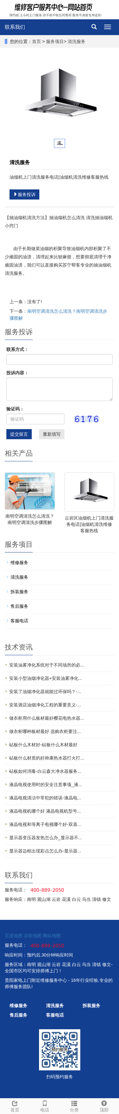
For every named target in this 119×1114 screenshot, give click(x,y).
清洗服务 (76, 41)
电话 (45, 1105)
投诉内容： (17, 372)
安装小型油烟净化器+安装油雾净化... (45, 678)
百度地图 (14, 935)
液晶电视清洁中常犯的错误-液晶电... (45, 797)
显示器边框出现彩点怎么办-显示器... (45, 850)
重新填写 (52, 434)
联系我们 (15, 27)
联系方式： (17, 349)
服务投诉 (24, 194)
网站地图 (52, 935)
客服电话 (19, 620)
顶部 (104, 1105)
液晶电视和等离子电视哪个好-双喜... (45, 824)
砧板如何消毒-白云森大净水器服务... (45, 771)
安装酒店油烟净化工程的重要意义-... (45, 704)
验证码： (15, 408)
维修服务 (19, 562)
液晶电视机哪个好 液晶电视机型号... (45, 811)
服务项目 (55, 41)
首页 (36, 41)
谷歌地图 (33, 935)
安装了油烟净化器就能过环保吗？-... (45, 691)
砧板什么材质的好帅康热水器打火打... (46, 757)
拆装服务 (19, 591)
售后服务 (19, 606)
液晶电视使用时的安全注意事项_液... (45, 784)
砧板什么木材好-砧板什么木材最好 (43, 744)
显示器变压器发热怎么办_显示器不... (45, 837)
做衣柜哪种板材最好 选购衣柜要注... (45, 731)
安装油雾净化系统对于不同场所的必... (46, 665)
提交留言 (19, 434)
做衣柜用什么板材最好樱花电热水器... (46, 718)
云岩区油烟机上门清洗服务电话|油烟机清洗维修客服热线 (89, 524)
